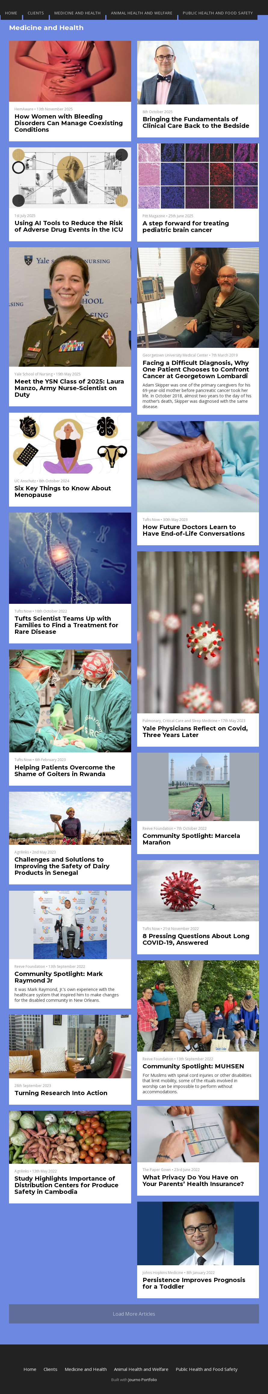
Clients (36, 13)
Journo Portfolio (142, 1379)
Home (11, 13)
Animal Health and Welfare (142, 13)
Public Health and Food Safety (218, 13)
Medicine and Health (77, 13)
